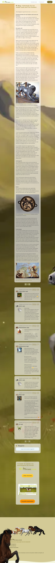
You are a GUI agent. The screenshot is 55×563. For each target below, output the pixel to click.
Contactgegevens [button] (13, 544)
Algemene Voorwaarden (14, 547)
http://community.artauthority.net (24, 280)
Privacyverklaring (13, 545)
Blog (19, 5)
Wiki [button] (10, 549)
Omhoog (34, 289)
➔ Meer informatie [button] (27, 475)
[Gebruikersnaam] (34, 2)
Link (38, 289)
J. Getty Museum (26, 214)
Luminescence (34, 11)
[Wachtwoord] (43, 2)
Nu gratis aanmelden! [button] (27, 501)
